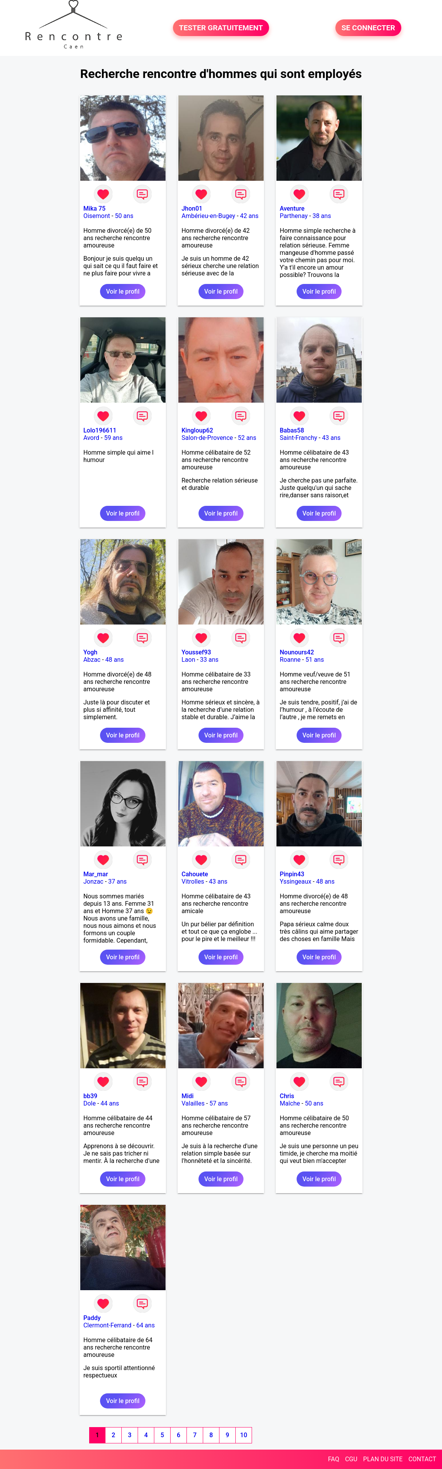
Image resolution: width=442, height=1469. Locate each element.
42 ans (249, 216)
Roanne (290, 659)
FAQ (333, 1459)
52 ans (247, 437)
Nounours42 (297, 652)
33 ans (209, 659)
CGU (351, 1459)
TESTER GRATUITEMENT (221, 27)
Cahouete (194, 874)
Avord (91, 437)
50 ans (124, 216)
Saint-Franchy (298, 437)
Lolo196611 (99, 430)
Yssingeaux (295, 881)
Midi (187, 1096)
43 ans (331, 437)
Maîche (290, 1103)
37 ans (117, 881)
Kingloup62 (197, 430)
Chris (287, 1096)
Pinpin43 (292, 874)
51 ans (315, 659)
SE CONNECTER (368, 27)
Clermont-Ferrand (107, 1325)
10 (243, 1435)
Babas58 (292, 430)
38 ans (322, 216)
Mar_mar (95, 874)
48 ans (114, 659)
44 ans (109, 1103)
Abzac (91, 659)
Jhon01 (191, 208)
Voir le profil (122, 291)
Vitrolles (192, 881)
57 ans (218, 1103)
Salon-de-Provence (207, 437)
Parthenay (293, 216)
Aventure (292, 208)
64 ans (145, 1325)
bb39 (90, 1096)
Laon (188, 659)
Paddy (92, 1318)
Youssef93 (196, 652)
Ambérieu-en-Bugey (208, 216)
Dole (89, 1103)
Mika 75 (94, 208)
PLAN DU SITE (383, 1459)
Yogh (90, 652)
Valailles (193, 1103)
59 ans (113, 437)
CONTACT (422, 1459)
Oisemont (96, 216)
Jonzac (93, 881)
